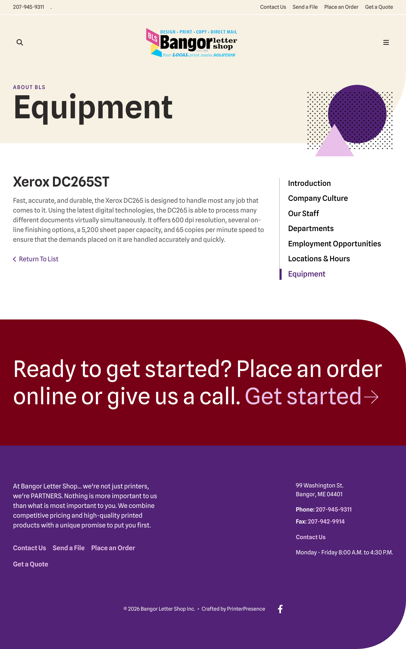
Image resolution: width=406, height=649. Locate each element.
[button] (20, 42)
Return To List (38, 259)
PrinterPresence (246, 609)
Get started (303, 396)
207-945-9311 (28, 7)
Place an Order (341, 7)
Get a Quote (379, 7)
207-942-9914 (326, 521)
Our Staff (303, 213)
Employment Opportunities (334, 244)
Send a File (305, 7)
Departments (311, 228)
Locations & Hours (319, 258)
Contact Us (273, 7)
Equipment (306, 274)
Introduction (309, 183)
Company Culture (318, 198)
